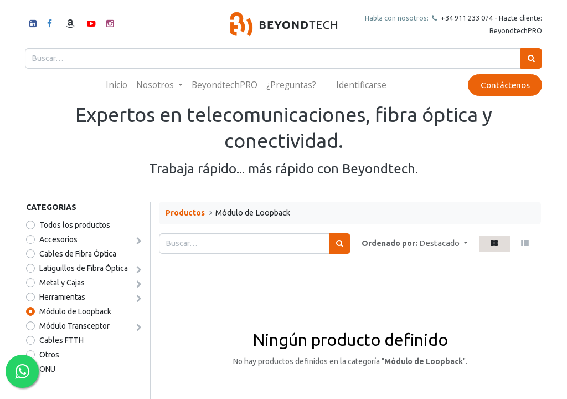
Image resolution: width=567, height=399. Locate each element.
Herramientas (62, 297)
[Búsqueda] (530, 58)
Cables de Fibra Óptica (77, 253)
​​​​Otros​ (49, 354)
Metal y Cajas (62, 282)
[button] (443, 243)
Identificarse (361, 85)
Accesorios (58, 239)
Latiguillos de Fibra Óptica (83, 268)
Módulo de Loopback (75, 311)
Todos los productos (74, 225)
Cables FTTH (61, 340)
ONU (47, 369)
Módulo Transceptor (74, 325)
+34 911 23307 (463, 18)
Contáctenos (503, 85)
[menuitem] (116, 85)
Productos (185, 212)
